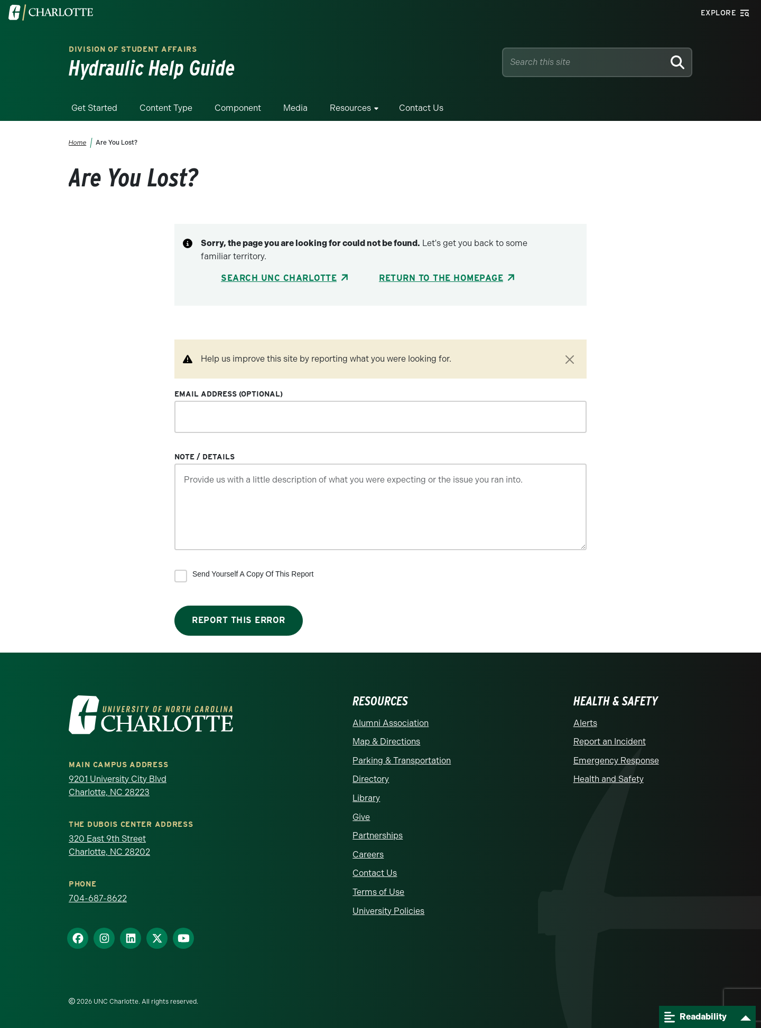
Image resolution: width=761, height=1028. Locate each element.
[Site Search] (585, 62)
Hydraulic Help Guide (152, 68)
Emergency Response (616, 761)
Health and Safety (608, 779)
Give (361, 817)
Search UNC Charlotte (279, 278)
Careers (368, 855)
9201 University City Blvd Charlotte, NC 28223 (117, 786)
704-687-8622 (98, 898)
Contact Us (421, 108)
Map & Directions (386, 742)
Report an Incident (609, 742)
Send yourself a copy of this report (252, 574)
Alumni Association (390, 723)
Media (295, 108)
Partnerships (377, 836)
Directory (370, 779)
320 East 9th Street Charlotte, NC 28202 (109, 845)
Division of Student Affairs (133, 49)
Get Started (94, 108)
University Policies (388, 911)
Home (77, 142)
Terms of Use (378, 892)
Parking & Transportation (401, 761)
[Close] (570, 359)
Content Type (166, 108)
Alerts (585, 723)
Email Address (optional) (228, 394)
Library (366, 798)
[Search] (677, 62)
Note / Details (204, 456)
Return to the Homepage (441, 278)
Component (238, 108)
